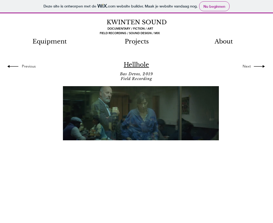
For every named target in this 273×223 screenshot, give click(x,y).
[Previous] (30, 66)
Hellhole (136, 64)
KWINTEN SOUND (137, 22)
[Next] (245, 66)
